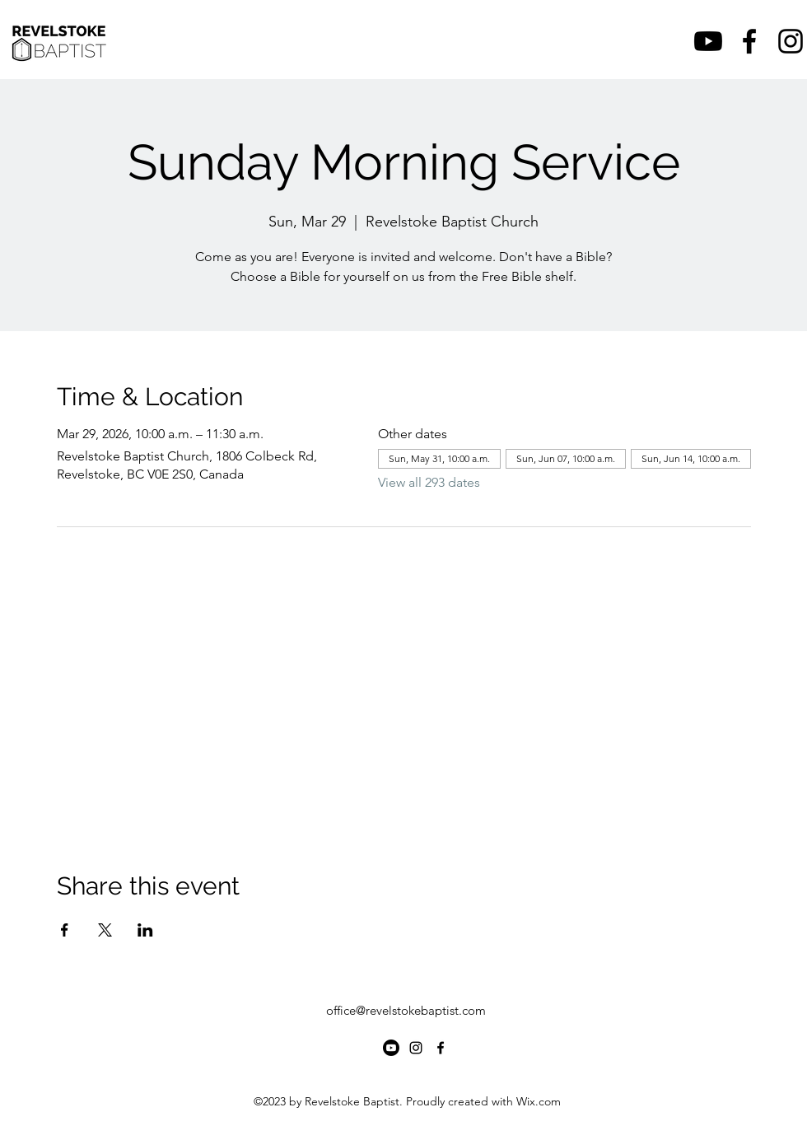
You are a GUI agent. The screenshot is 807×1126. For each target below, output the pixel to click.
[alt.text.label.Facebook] (749, 41)
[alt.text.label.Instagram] (790, 41)
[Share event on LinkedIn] (145, 930)
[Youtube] (708, 41)
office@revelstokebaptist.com (406, 1010)
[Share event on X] (105, 930)
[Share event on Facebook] (64, 930)
